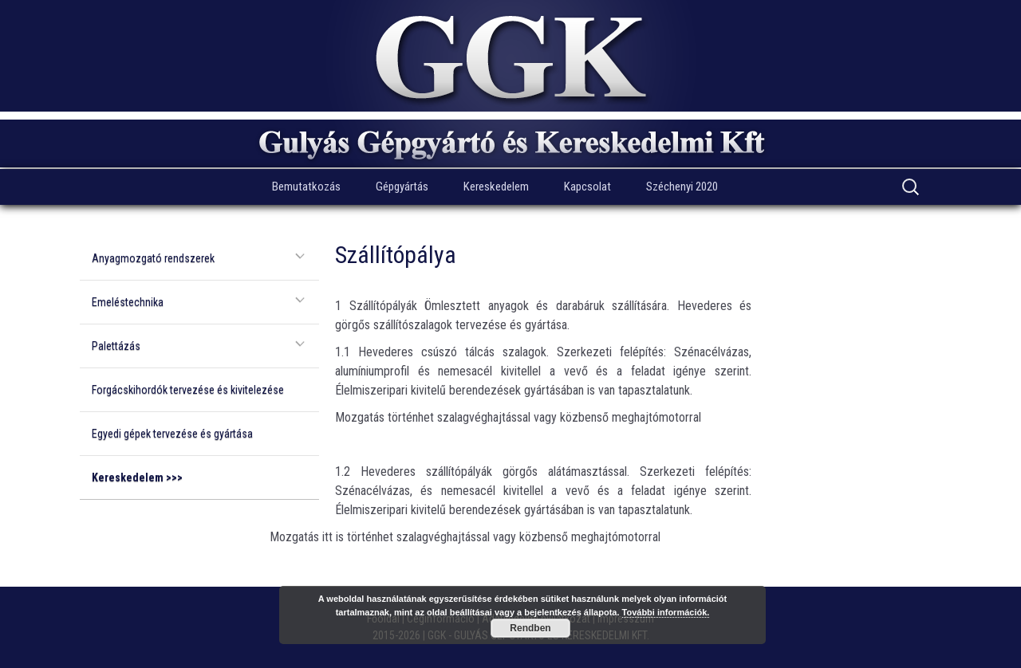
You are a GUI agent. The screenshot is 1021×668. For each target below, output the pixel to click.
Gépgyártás (402, 186)
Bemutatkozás (306, 186)
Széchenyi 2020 (682, 186)
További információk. (666, 612)
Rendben (530, 628)
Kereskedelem (496, 186)
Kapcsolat (587, 186)
